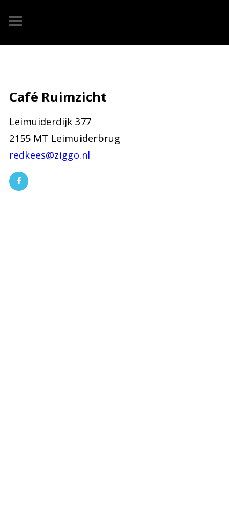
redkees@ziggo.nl (49, 154)
